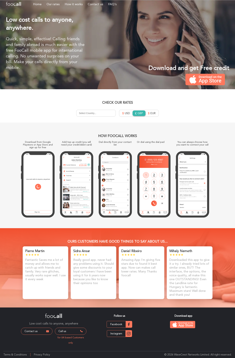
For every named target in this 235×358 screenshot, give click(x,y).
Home (37, 4)
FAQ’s (112, 4)
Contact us (95, 4)
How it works (74, 4)
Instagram (121, 333)
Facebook (121, 324)
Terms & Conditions (15, 354)
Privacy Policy (42, 354)
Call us (71, 331)
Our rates (53, 4)
